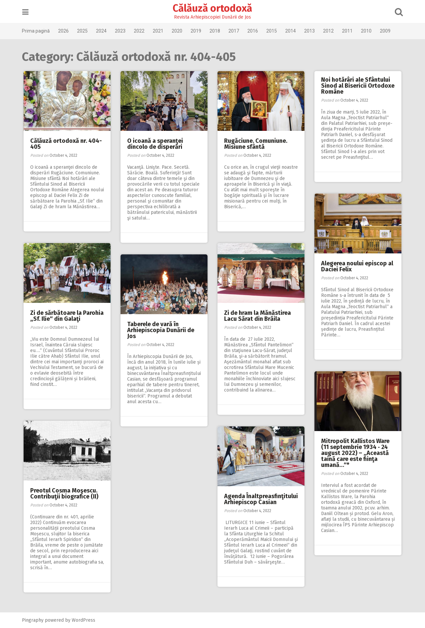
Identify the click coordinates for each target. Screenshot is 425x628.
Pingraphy (33, 620)
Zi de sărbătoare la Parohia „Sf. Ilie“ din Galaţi (67, 315)
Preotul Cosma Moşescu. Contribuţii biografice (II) (64, 493)
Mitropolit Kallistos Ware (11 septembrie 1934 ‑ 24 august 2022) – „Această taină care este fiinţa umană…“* (355, 453)
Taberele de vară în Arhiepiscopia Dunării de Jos (160, 330)
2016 (253, 31)
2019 (197, 31)
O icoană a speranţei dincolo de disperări (155, 143)
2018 (216, 31)
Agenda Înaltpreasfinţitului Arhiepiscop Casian (261, 499)
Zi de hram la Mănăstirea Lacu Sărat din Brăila (257, 315)
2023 (121, 31)
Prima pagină (37, 31)
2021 (159, 31)
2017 (234, 31)
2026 (64, 31)
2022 (140, 31)
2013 (310, 31)
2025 (83, 31)
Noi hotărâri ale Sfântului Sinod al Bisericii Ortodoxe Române (357, 85)
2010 (367, 31)
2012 (329, 31)
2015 (272, 31)
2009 (386, 31)
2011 (348, 31)
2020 (178, 31)
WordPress (84, 620)
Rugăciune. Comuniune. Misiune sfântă (255, 143)
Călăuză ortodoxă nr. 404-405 (66, 143)
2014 (291, 31)
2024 (102, 31)
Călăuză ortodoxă (212, 8)
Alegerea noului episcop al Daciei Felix (357, 266)
